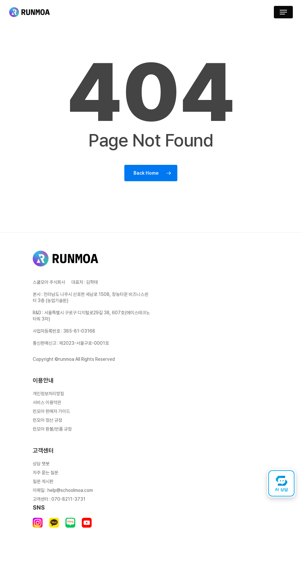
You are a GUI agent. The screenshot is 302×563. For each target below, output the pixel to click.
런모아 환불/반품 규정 (52, 429)
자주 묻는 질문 (45, 472)
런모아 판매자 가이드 (51, 411)
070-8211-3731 (68, 499)
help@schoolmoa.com (70, 490)
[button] (283, 12)
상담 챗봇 (41, 463)
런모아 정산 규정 (47, 420)
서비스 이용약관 (47, 402)
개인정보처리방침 (48, 393)
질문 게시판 (43, 481)
